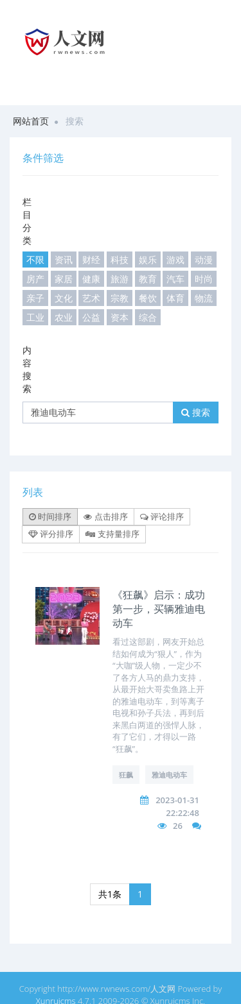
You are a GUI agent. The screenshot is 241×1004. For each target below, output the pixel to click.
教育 (148, 279)
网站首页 (31, 121)
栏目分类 (26, 221)
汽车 (175, 279)
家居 (64, 279)
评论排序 (162, 516)
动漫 (204, 259)
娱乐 (148, 259)
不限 (35, 259)
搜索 (195, 412)
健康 (91, 279)
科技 (120, 259)
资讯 (64, 259)
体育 (175, 298)
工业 (35, 317)
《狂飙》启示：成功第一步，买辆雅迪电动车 (158, 609)
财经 (91, 259)
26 (178, 825)
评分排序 (50, 534)
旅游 (120, 279)
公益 (91, 317)
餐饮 (148, 298)
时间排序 (50, 516)
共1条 (109, 894)
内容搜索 (26, 369)
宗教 (120, 298)
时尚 (204, 279)
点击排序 (105, 516)
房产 (35, 279)
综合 (148, 317)
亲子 (35, 298)
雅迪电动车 (169, 774)
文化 (64, 298)
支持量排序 (112, 534)
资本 (120, 317)
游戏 (175, 259)
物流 (204, 298)
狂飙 (126, 774)
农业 (64, 317)
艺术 (91, 298)
